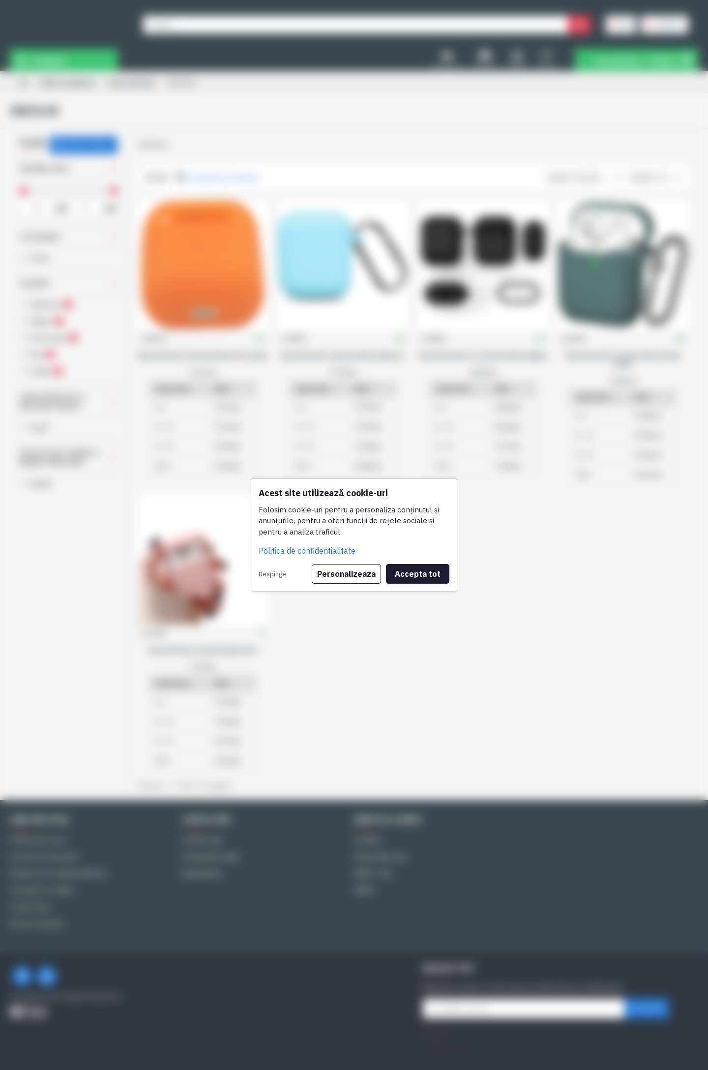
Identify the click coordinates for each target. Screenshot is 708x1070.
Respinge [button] (272, 573)
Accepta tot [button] (418, 574)
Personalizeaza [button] (346, 574)
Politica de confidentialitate (307, 551)
